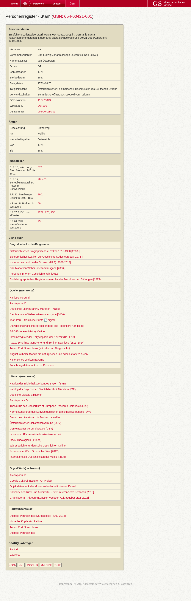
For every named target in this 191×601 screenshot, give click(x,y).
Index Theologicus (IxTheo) (25, 439)
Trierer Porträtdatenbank (24, 527)
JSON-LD (32, 565)
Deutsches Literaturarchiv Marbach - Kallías (35, 308)
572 (40, 167)
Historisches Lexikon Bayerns (27, 359)
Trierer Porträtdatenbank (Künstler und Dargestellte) (40, 348)
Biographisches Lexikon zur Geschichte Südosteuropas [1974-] (46, 256)
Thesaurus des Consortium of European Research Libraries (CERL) (49, 405)
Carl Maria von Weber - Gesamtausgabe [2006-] (37, 268)
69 (39, 203)
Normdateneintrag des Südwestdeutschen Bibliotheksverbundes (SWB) (51, 411)
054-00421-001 (46, 111)
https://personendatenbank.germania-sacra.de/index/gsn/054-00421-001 (50, 37)
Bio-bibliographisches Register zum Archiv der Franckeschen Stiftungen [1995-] (55, 279)
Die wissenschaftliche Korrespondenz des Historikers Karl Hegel (47, 325)
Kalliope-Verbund (20, 297)
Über (72, 3)
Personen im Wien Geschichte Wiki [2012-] (34, 273)
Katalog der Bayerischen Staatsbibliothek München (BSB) (43, 389)
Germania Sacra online (174, 4)
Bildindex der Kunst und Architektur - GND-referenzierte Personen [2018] (52, 492)
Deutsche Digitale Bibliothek (26, 394)
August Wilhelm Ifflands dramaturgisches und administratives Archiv (49, 354)
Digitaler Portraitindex (22, 532)
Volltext (57, 3)
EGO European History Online (27, 331)
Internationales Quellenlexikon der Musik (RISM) (38, 456)
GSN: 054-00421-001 (72, 16)
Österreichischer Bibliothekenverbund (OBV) (35, 422)
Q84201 (42, 105)
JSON (12, 565)
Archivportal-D (18, 303)
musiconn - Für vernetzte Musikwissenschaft (35, 434)
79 (39, 221)
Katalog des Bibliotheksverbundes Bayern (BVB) (38, 383)
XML (21, 565)
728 (47, 212)
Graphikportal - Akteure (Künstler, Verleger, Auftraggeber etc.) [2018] (49, 497)
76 (39, 179)
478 (44, 179)
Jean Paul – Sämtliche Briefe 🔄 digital (32, 320)
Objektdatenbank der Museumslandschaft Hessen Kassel (43, 486)
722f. (40, 212)
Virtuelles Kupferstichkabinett (26, 521)
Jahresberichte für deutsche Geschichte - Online (38, 445)
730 (53, 212)
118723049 (44, 100)
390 (40, 194)
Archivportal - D (19, 400)
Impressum (65, 583)
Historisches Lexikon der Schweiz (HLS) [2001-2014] (40, 262)
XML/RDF (46, 565)
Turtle (57, 565)
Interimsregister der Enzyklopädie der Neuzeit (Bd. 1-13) (42, 337)
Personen (38, 3)
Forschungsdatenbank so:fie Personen (32, 365)
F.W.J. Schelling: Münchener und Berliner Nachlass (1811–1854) (47, 342)
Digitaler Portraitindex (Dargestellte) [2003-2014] (38, 515)
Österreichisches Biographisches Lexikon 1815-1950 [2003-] (44, 251)
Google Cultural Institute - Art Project (31, 480)
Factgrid (14, 549)
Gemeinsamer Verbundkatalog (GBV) (31, 428)
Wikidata (15, 555)
